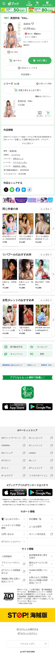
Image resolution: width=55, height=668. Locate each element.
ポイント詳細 (30, 37)
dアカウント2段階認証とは (10, 571)
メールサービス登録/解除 (11, 526)
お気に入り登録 (45, 84)
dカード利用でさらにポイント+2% (34, 42)
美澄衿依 (27, 24)
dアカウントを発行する (27, 629)
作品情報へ (26, 74)
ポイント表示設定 (37, 534)
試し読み (14, 52)
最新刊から (47, 96)
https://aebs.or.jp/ (25, 603)
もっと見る (44, 209)
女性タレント (18, 159)
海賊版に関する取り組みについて (10, 580)
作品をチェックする (29, 68)
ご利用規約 (6, 556)
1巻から (38, 96)
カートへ (17, 60)
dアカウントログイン (11, 541)
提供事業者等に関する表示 (38, 556)
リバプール (15, 155)
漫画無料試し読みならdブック (12, 365)
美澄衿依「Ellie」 (26, 101)
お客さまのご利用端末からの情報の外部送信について (38, 580)
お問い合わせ (7, 534)
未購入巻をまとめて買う (29, 90)
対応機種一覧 (35, 519)
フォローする (32, 23)
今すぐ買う (42, 60)
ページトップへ (27, 644)
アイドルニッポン (20, 162)
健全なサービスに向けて (38, 563)
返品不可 (26, 45)
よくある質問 (35, 526)
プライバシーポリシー (10, 563)
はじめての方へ (10, 519)
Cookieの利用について (38, 571)
